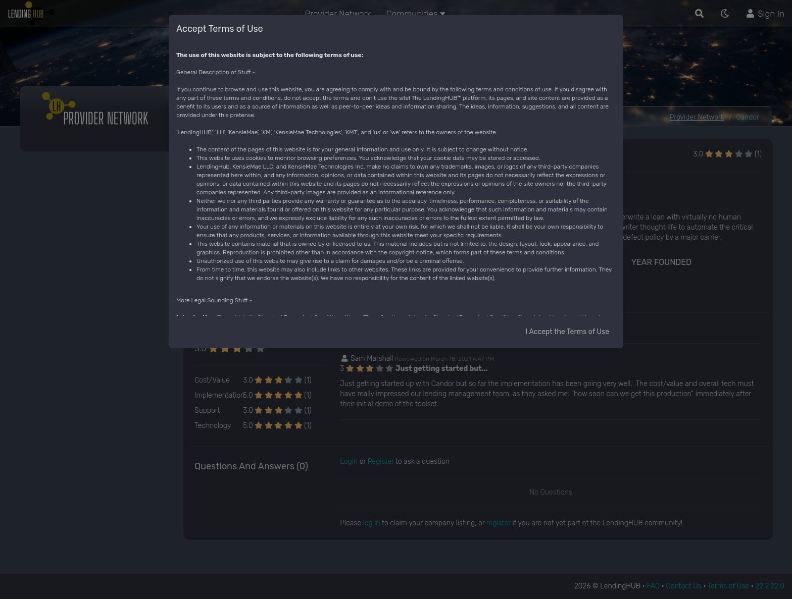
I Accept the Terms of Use (567, 332)
